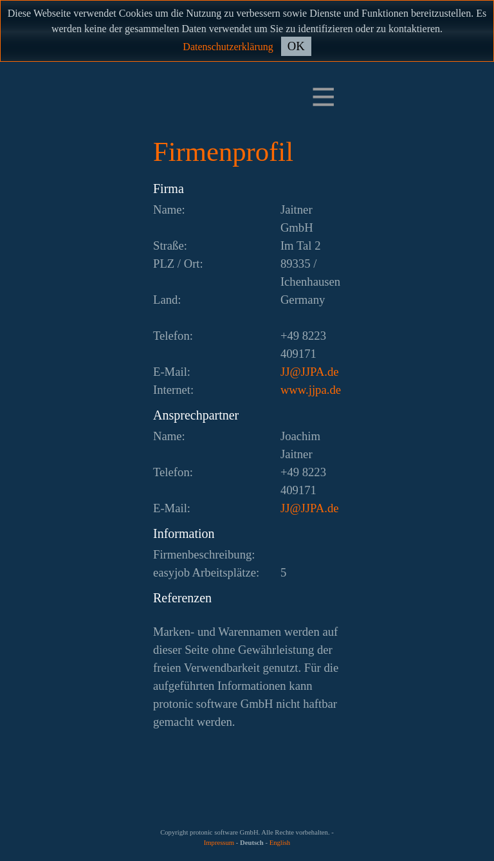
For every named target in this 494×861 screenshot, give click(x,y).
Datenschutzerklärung (228, 46)
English (280, 842)
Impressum (219, 842)
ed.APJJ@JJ (309, 371)
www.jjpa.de (310, 389)
